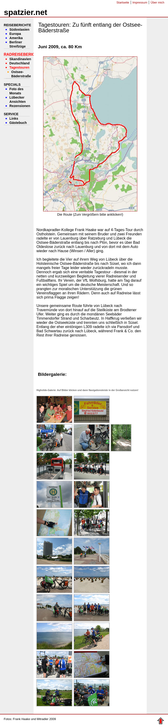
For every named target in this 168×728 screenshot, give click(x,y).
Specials (12, 84)
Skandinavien (20, 59)
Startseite (122, 2)
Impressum (139, 2)
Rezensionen (19, 106)
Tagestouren (19, 67)
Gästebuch (18, 123)
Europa (15, 34)
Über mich (157, 2)
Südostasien (19, 29)
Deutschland (19, 63)
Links (13, 118)
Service (11, 114)
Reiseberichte (17, 25)
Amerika (16, 38)
